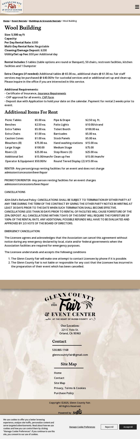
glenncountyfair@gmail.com (70, 355)
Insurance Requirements (52, 93)
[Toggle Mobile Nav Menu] (137, 7)
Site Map (59, 383)
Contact (59, 378)
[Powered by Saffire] (77, 412)
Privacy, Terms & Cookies (70, 388)
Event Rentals (19, 21)
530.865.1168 (60, 350)
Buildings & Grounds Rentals (45, 21)
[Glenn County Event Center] (70, 306)
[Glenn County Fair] (12, 7)
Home (6, 21)
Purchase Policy (64, 393)
